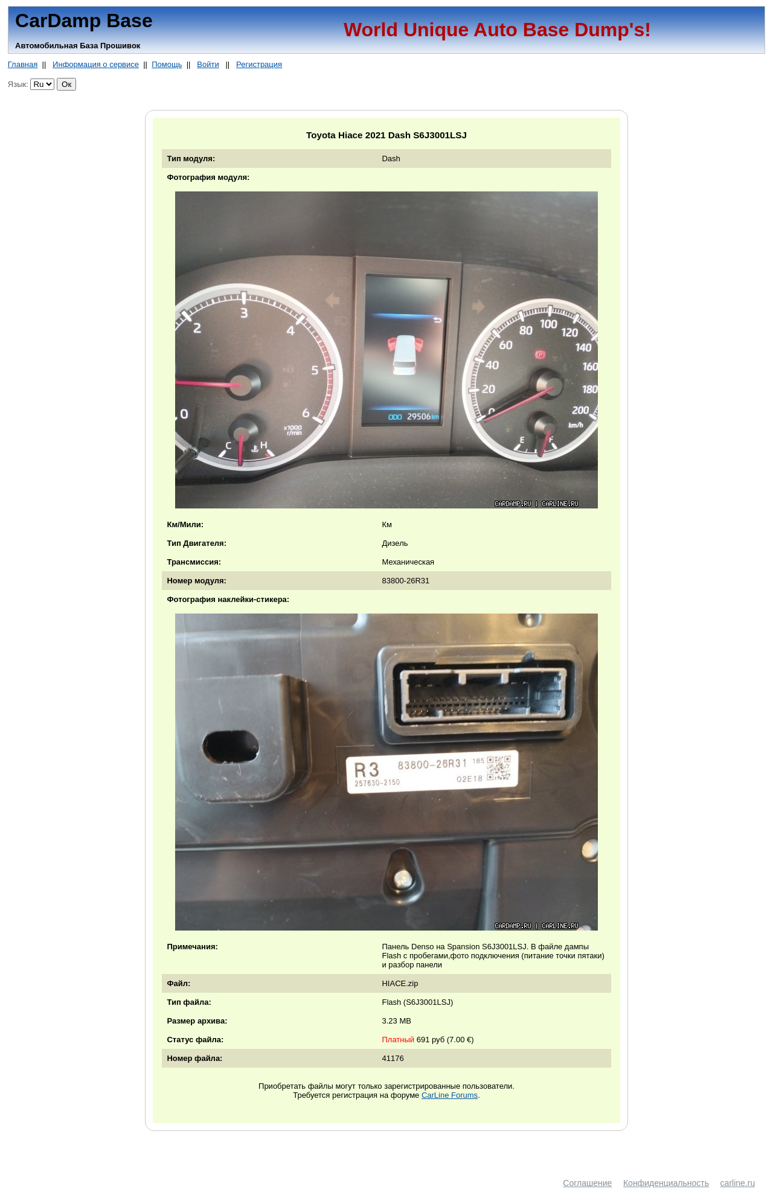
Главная (22, 64)
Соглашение (587, 1183)
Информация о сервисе (96, 64)
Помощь (167, 64)
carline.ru (737, 1183)
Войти (208, 64)
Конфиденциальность (666, 1183)
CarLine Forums (450, 1095)
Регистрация (259, 64)
